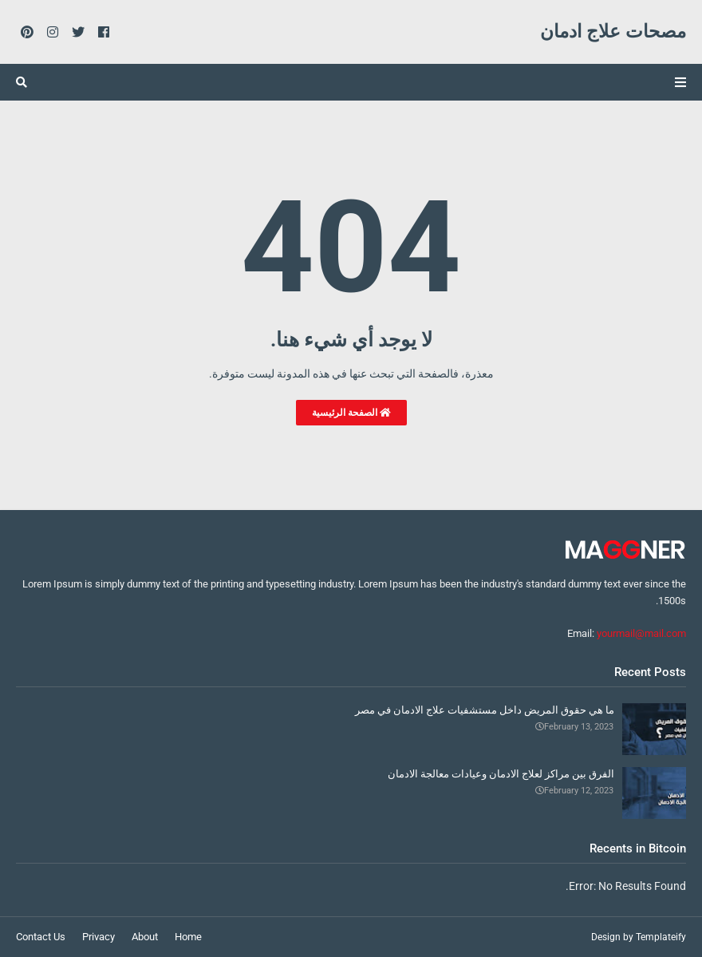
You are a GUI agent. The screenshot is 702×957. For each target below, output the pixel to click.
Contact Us (40, 937)
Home (188, 937)
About (145, 937)
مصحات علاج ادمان (613, 31)
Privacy (98, 937)
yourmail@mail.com (641, 633)
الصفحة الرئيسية (351, 412)
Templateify (661, 937)
